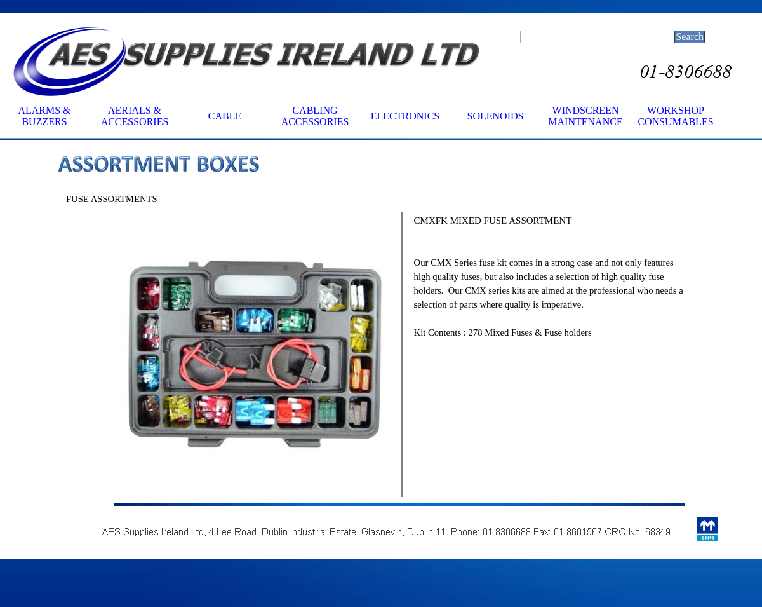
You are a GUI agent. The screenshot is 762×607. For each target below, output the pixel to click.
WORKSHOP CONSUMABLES (675, 116)
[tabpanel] (400, 165)
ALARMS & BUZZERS (44, 116)
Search (690, 36)
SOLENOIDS (495, 116)
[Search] (596, 37)
